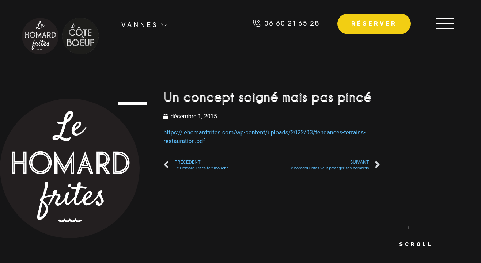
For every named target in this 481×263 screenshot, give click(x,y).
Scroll (416, 244)
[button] (445, 24)
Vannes (139, 25)
